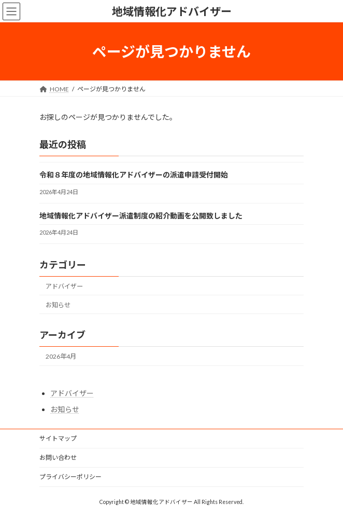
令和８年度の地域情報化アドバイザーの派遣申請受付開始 (133, 175)
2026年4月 (61, 356)
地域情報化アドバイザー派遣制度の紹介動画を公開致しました (140, 215)
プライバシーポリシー (70, 477)
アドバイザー (64, 286)
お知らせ (58, 305)
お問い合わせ (58, 457)
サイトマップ (58, 438)
